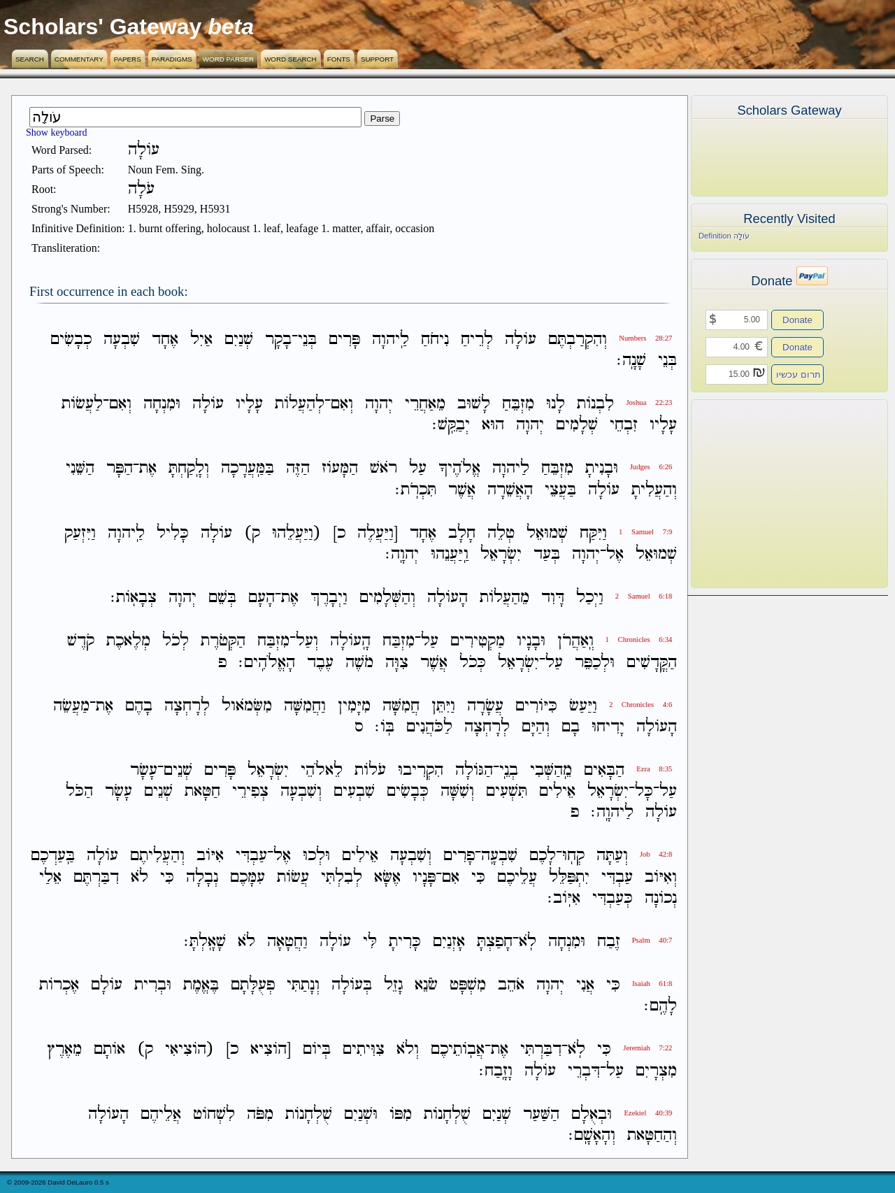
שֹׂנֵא (426, 985)
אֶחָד (165, 339)
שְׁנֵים (178, 770)
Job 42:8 (656, 854)
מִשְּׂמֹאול (247, 706)
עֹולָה (520, 339)
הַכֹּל (79, 791)
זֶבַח (608, 941)
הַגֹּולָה (474, 770)
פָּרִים (344, 339)
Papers (127, 59)
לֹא (139, 877)
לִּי (370, 941)
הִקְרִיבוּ (420, 770)
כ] (339, 533)
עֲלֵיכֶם (517, 877)
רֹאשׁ (383, 469)
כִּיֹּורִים (536, 706)
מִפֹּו (400, 1114)
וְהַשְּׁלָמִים (387, 597)
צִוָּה (396, 662)
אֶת (148, 469)
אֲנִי (585, 985)
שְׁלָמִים (577, 425)
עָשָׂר (143, 770)
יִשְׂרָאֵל (501, 554)
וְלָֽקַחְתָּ (189, 469)
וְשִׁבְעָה (301, 791)
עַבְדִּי (251, 856)
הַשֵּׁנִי (80, 469)
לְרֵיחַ (477, 339)
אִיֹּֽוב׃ (563, 898)
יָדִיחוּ (608, 727)
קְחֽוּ (573, 856)
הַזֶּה (298, 469)
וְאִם (342, 404)
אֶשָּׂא (387, 877)
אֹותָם (109, 1050)
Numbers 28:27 (645, 338)
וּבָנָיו (531, 641)
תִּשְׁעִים (506, 791)
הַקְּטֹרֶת (223, 641)
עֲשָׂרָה (485, 706)
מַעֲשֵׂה (71, 706)
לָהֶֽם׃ (660, 1006)
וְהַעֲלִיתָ (654, 490)
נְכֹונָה (661, 898)
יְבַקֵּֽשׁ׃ (451, 425)
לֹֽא (527, 941)
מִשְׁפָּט (468, 985)
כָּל (644, 791)
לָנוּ (555, 404)
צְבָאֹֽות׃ (133, 597)
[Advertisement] (768, 494)
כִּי (478, 877)
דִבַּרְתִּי (540, 1050)
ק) (252, 533)
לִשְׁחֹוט (214, 1114)
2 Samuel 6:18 (644, 596)
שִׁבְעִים (354, 791)
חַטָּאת (202, 791)
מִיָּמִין (354, 706)
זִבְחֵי (624, 425)
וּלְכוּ (316, 856)
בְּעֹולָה (351, 985)
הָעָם (261, 597)
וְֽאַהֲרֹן (575, 641)
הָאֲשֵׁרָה (510, 490)
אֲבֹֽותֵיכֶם (458, 1050)
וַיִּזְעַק (80, 533)
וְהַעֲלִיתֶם (157, 856)
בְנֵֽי (508, 770)
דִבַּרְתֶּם (96, 877)
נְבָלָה (202, 877)
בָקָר (278, 339)
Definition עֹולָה (724, 235)
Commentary (79, 59)
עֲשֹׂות (293, 877)
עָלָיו (249, 404)
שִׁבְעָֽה (499, 856)
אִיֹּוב (210, 856)
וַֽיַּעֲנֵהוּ (449, 554)
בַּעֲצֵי (560, 490)
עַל (418, 469)
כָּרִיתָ (405, 941)
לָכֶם (542, 856)
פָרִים (459, 856)
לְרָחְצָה (187, 706)
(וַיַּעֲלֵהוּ (296, 533)
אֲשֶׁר (461, 490)
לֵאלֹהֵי (322, 770)
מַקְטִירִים (477, 641)
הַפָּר (119, 469)
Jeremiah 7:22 (647, 1048)
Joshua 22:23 (649, 402)
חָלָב (461, 533)
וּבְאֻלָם (591, 1114)
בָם (570, 727)
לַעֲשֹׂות (82, 404)
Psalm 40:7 (652, 940)
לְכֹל (175, 641)
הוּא (493, 425)
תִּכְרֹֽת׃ (415, 490)
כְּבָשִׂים (408, 791)
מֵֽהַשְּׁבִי (551, 770)
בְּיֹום (317, 1050)
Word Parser (228, 59)
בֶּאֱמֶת (201, 985)
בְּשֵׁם (222, 597)
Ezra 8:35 (654, 769)
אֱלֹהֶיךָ (459, 469)
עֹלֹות (370, 770)
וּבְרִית (152, 985)
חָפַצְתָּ (495, 941)
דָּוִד (552, 597)
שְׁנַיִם (238, 339)
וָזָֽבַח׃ (496, 1071)
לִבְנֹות (595, 404)
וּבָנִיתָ (601, 469)
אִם (450, 877)
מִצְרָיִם (656, 1071)
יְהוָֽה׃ (402, 554)
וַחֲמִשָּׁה (305, 706)
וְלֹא (407, 1050)
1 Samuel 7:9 (645, 532)
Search (29, 59)
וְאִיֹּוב (661, 877)
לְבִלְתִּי (341, 877)
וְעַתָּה (612, 856)
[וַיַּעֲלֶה (377, 533)
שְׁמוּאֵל (547, 533)
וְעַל (307, 641)
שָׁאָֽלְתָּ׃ (205, 941)
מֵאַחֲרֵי (425, 404)
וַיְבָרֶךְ (329, 597)
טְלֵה (501, 533)
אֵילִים (557, 791)
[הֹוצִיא (270, 1050)
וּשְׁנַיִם (361, 1114)
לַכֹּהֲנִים (429, 727)
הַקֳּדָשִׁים (651, 662)
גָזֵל (393, 985)
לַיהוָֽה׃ (612, 812)
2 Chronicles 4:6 (640, 704)
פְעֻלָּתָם (253, 985)
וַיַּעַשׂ (583, 706)
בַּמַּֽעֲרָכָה (247, 469)
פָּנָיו (424, 877)
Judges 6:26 (651, 467)
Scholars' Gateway (102, 26)
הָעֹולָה (447, 597)
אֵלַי (50, 877)
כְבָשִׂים (71, 339)
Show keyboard (56, 132)
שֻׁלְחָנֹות (447, 1114)
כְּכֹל (472, 662)
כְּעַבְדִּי (612, 898)
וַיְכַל (589, 597)
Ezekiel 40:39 (648, 1113)
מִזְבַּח (398, 641)
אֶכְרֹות (59, 985)
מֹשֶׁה (359, 662)
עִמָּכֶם (247, 877)
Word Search (290, 59)
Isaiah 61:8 (652, 983)
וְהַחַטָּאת (652, 1135)
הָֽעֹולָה (350, 641)
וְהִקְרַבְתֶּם (577, 339)
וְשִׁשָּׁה (457, 791)
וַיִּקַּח (593, 533)
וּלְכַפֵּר (595, 662)
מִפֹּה (260, 1114)
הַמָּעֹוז (340, 469)
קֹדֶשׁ (80, 641)
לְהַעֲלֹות (299, 404)
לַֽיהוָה (390, 339)
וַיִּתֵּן (443, 706)
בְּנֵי (307, 339)
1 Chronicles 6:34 (639, 639)
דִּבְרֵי (584, 1071)
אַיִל (201, 339)
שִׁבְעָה (121, 339)
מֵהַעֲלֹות (504, 597)
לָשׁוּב (473, 404)
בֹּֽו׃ (384, 727)
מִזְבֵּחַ (518, 404)
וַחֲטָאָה (287, 941)
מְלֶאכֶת (128, 641)
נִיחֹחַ (435, 339)
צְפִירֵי (250, 791)
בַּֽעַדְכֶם (53, 856)
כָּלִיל (173, 533)
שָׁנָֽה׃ (631, 360)
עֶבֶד (320, 662)
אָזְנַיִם (449, 941)
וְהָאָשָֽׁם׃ (591, 1135)
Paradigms (172, 59)
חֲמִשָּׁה (401, 706)
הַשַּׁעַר (541, 1114)
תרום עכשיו (798, 374)
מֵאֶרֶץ (64, 1050)
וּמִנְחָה (161, 404)
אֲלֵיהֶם (161, 1114)
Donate (797, 320)
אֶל (615, 554)
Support (377, 59)
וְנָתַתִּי (303, 985)
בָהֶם (138, 706)
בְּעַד (547, 554)
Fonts (338, 59)
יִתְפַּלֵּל (569, 877)
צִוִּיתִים (364, 1050)
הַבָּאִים (604, 770)
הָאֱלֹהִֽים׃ (266, 662)
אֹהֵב (511, 985)
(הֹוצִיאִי (189, 1050)
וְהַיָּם (536, 727)
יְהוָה (379, 404)
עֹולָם (106, 985)
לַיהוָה (510, 469)
